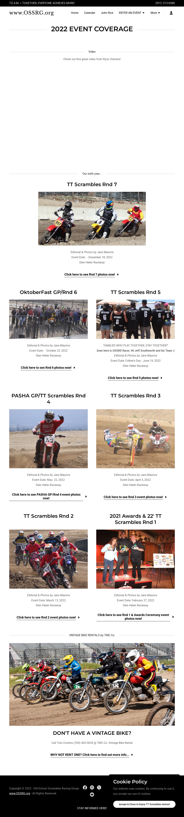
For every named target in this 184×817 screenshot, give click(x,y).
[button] (132, 13)
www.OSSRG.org (19, 793)
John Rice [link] (107, 12)
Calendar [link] (89, 12)
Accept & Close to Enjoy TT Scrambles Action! (144, 804)
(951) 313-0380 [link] (165, 3)
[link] (38, 13)
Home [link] (74, 12)
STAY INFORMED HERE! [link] (92, 808)
